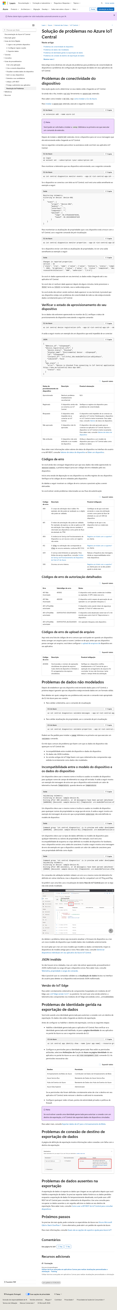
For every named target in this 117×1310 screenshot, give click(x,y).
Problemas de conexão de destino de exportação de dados (64, 56)
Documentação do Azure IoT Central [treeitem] (17, 34)
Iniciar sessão (109, 3)
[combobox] (19, 30)
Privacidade (68, 1300)
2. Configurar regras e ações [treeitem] (16, 48)
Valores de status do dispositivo (73, 452)
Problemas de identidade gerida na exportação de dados (63, 53)
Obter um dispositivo (95, 452)
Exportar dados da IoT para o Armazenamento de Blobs (84, 1124)
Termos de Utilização (10, 1303)
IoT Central (74, 25)
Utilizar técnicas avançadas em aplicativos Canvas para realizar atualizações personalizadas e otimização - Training (75, 1270)
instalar (48, 103)
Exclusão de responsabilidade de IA (15, 1300)
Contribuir (58, 1300)
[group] (78, 176)
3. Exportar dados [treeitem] (12, 51)
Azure (50, 25)
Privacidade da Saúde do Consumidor (90, 1300)
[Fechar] (33, 25)
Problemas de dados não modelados (56, 50)
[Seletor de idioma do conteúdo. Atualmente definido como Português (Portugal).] (12, 1294)
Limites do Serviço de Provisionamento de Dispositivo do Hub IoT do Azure (67, 557)
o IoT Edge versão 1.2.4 (58, 994)
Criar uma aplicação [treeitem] (13, 65)
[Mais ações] (112, 25)
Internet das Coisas (61, 25)
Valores (92, 421)
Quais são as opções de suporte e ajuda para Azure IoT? (90, 1230)
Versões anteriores (36, 1300)
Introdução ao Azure (106, 9)
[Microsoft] (4, 3)
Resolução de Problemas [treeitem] (15, 88)
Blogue (47, 1300)
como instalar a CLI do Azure (85, 98)
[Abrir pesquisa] (102, 3)
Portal (93, 9)
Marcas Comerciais (26, 1303)
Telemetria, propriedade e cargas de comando (60, 971)
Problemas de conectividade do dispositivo (58, 47)
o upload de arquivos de (90, 643)
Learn (44, 25)
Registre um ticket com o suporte (99, 536)
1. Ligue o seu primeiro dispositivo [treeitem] (18, 44)
